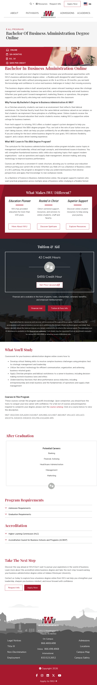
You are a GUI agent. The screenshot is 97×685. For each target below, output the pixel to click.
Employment (13, 657)
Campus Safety (82, 657)
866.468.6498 (48, 643)
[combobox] (87, 3)
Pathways (32, 13)
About (14, 13)
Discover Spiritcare (48, 226)
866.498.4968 (51, 648)
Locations (85, 646)
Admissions (67, 13)
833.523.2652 (48, 657)
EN (87, 4)
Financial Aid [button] (36, 308)
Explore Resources (77, 226)
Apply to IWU (48, 681)
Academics (83, 13)
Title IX (11, 646)
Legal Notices (14, 640)
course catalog (56, 407)
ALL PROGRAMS (15, 29)
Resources (41, 4)
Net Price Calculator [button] (50, 285)
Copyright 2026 (48, 668)
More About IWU (19, 226)
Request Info (55, 4)
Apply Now (72, 4)
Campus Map (83, 651)
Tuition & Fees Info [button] (59, 308)
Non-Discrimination (16, 651)
